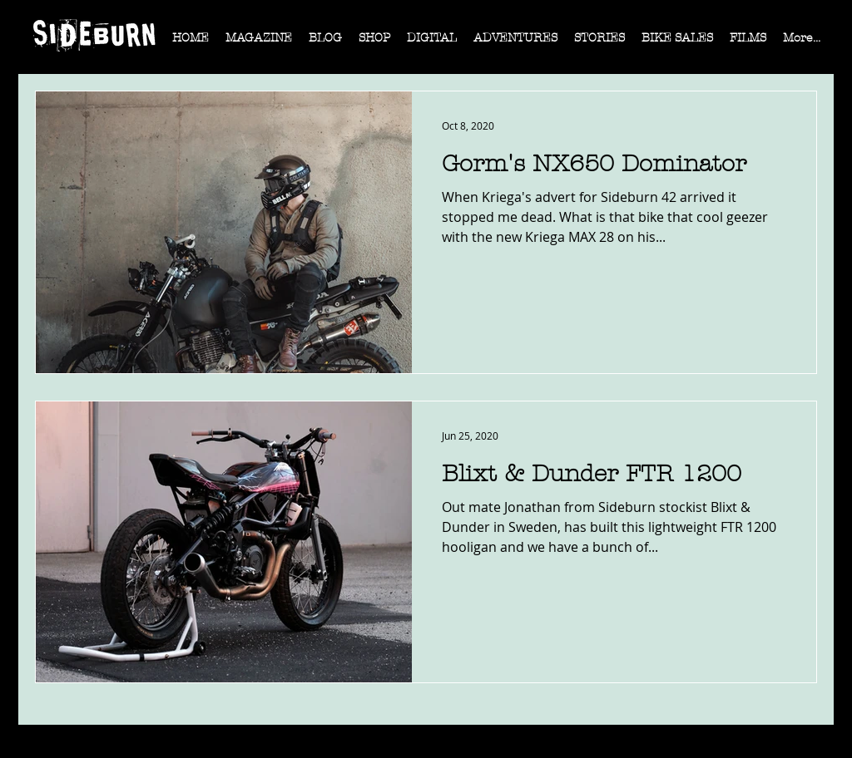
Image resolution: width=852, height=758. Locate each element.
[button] (258, 43)
